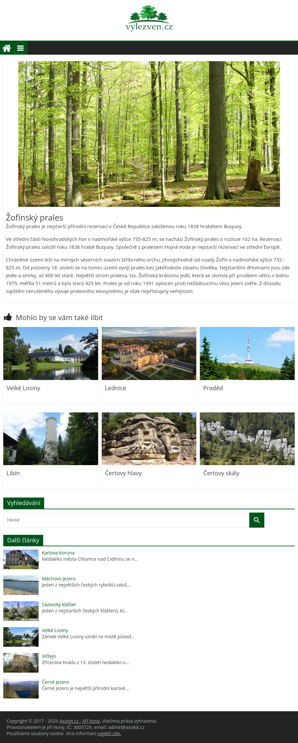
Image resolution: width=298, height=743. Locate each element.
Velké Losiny (23, 388)
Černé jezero (55, 682)
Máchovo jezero (59, 578)
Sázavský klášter (59, 604)
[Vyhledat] (256, 520)
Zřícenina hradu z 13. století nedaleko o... (85, 662)
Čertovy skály (221, 473)
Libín (13, 473)
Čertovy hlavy (123, 473)
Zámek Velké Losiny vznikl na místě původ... (88, 636)
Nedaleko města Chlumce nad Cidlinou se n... (90, 559)
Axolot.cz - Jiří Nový (80, 721)
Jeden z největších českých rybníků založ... (86, 585)
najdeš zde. (109, 733)
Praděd (213, 388)
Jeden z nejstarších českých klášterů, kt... (85, 610)
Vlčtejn (49, 656)
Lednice (115, 388)
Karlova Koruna (58, 553)
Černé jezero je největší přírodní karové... (85, 688)
